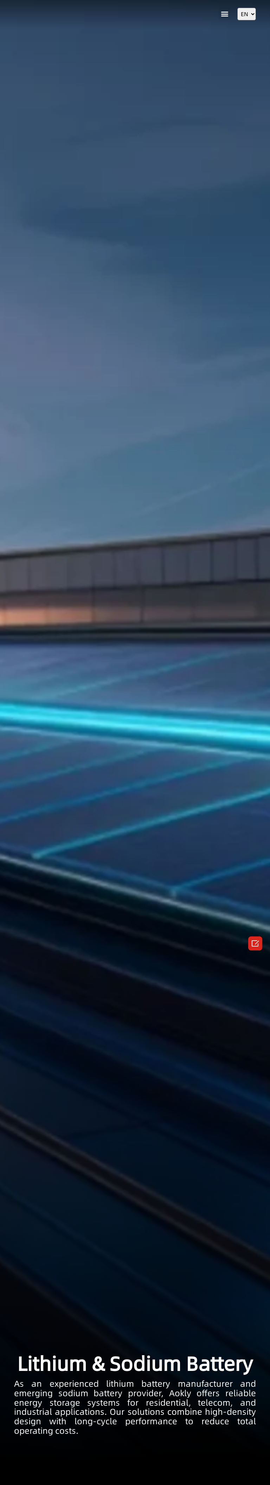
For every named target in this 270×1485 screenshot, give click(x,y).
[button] (224, 13)
